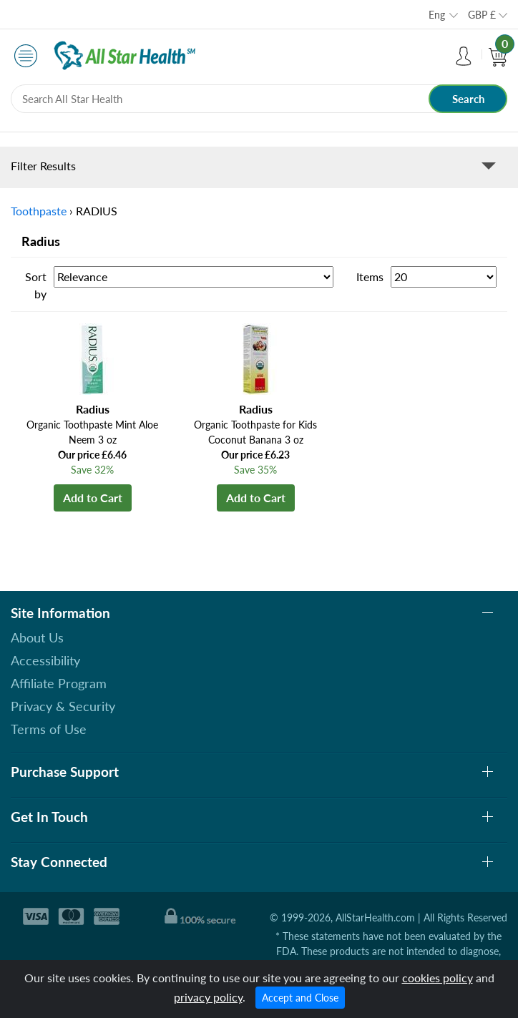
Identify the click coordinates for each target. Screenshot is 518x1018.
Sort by (36, 285)
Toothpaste (39, 210)
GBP (482, 15)
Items (369, 276)
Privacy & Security (63, 706)
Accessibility (45, 660)
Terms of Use (49, 729)
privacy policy (208, 997)
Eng (437, 15)
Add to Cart (92, 497)
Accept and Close (300, 998)
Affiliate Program (59, 683)
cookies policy (437, 977)
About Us (37, 637)
